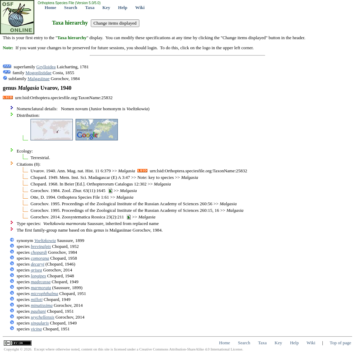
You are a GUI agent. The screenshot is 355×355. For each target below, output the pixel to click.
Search (70, 7)
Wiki (140, 7)
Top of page (340, 342)
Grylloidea (46, 66)
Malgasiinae (39, 78)
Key (106, 7)
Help (122, 7)
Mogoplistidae (38, 72)
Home (50, 7)
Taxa (90, 7)
